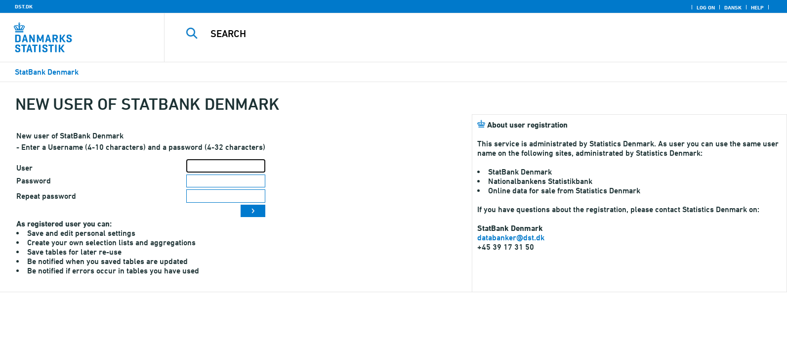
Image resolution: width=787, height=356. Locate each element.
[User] (225, 166)
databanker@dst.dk (510, 237)
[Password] (225, 181)
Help (757, 7)
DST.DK (24, 6)
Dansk (733, 7)
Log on (706, 7)
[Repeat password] (225, 196)
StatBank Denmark (47, 72)
